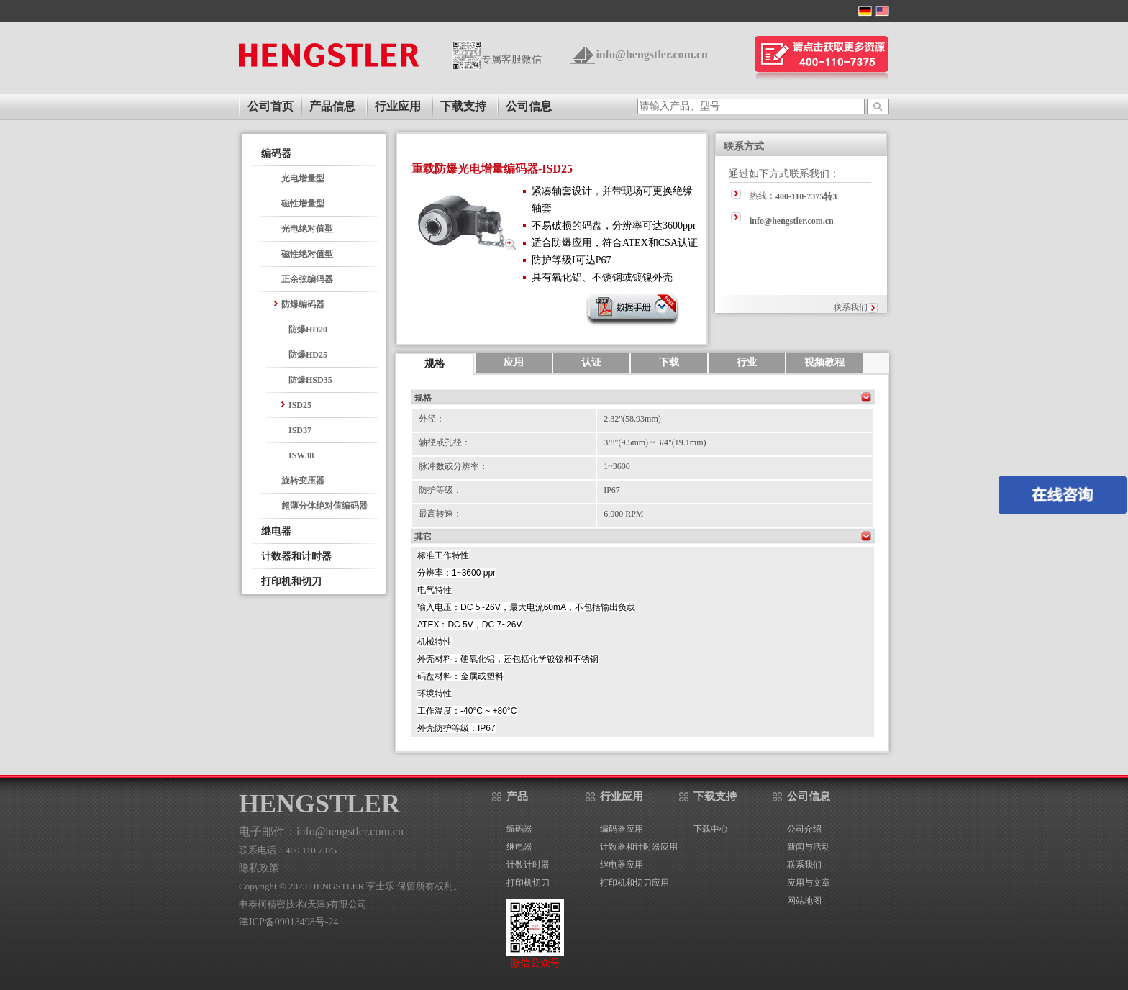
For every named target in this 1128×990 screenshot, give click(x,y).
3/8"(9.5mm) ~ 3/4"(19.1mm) (655, 442)
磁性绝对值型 (307, 254)
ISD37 (299, 430)
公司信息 (529, 106)
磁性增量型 (302, 204)
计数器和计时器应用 (639, 847)
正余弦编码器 (307, 279)
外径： (432, 419)
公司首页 (270, 106)
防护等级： (440, 490)
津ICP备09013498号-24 (288, 922)
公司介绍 (804, 829)
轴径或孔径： (444, 442)
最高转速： (440, 514)
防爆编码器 (302, 304)
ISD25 (299, 405)
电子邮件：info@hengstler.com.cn (321, 831)
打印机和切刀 (291, 581)
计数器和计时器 (296, 556)
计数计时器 (528, 865)
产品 (517, 796)
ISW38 (301, 455)
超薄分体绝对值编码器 (324, 506)
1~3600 (617, 466)
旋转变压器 (302, 481)
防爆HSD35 (310, 380)
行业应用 (398, 106)
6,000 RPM (623, 514)
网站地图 (804, 901)
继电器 (276, 531)
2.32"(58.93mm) (632, 419)
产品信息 (332, 106)
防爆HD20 (307, 329)
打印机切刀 (528, 883)
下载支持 (463, 106)
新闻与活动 (808, 847)
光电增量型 (302, 178)
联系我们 (850, 307)
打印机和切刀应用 (634, 883)
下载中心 (710, 829)
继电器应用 (621, 865)
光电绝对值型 (307, 229)
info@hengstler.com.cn (652, 54)
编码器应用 (621, 829)
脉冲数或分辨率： (453, 466)
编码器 (276, 153)
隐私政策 (259, 868)
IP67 (612, 490)
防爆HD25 (307, 355)
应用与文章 (808, 883)
